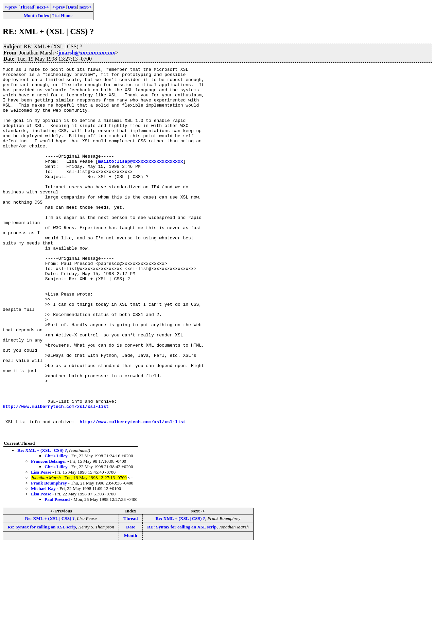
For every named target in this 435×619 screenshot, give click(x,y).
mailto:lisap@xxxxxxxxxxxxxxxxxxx (140, 180)
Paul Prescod (57, 572)
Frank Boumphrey (49, 556)
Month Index (36, 15)
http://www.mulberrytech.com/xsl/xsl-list (56, 475)
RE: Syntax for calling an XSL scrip (181, 600)
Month (130, 609)
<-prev (10, 7)
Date (72, 7)
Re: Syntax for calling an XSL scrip (41, 600)
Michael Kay (43, 562)
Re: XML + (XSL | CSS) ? (42, 523)
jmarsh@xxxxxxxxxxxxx (86, 52)
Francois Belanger (48, 534)
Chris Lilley (56, 529)
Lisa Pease (41, 545)
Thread (27, 7)
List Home (62, 15)
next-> (43, 7)
